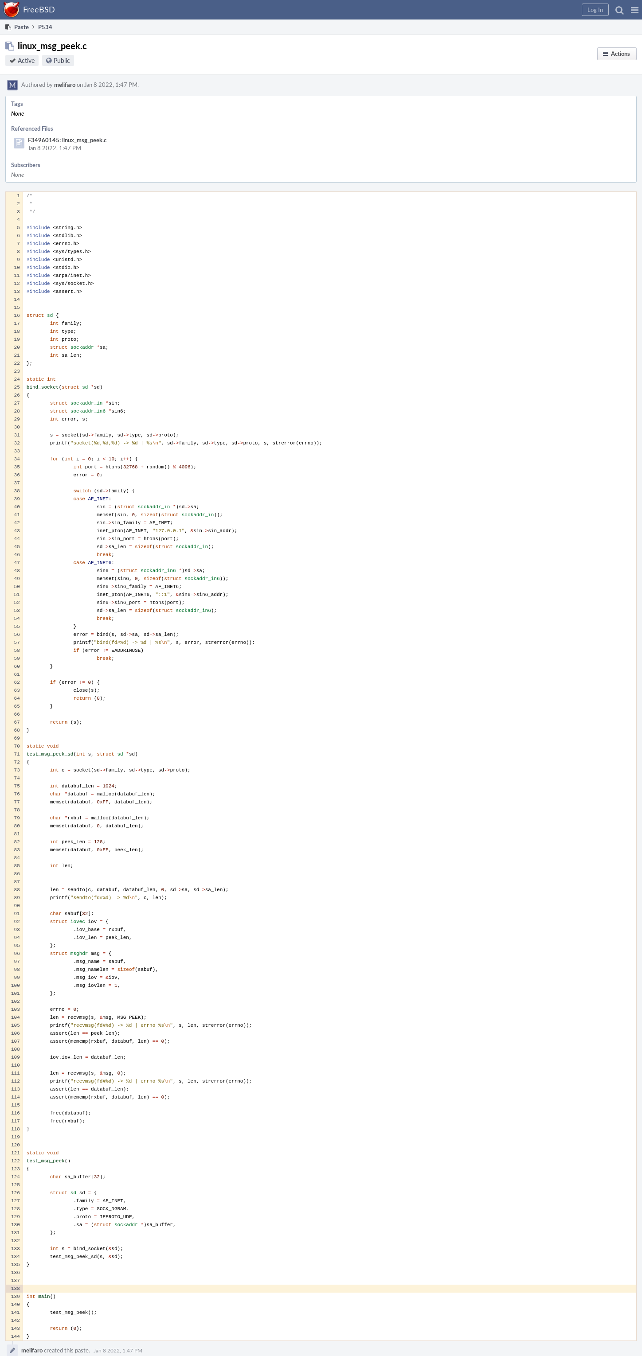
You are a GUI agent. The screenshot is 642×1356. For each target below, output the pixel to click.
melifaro (64, 85)
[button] (634, 9)
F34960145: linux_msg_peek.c (67, 140)
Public (62, 60)
